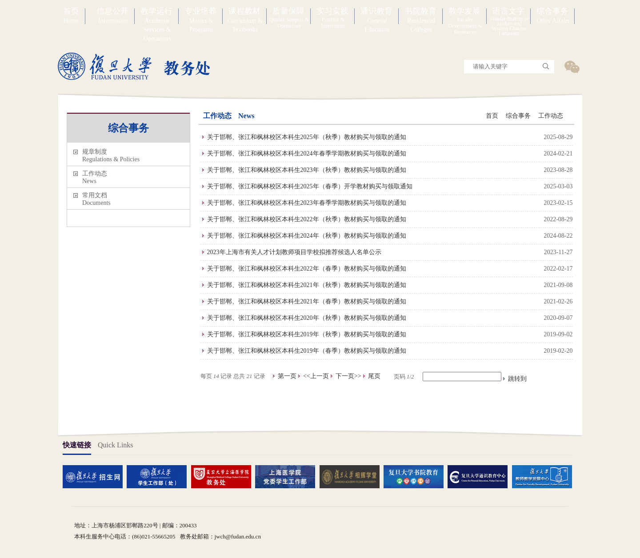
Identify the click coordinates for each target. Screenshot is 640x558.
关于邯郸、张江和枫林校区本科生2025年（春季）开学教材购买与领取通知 (309, 186)
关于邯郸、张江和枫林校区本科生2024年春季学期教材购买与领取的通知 (306, 153)
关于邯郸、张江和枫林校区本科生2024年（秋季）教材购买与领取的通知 (306, 235)
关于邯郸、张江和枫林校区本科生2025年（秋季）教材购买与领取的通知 (306, 137)
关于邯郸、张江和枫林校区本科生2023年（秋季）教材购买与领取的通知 (306, 170)
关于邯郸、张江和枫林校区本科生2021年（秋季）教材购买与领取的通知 (306, 285)
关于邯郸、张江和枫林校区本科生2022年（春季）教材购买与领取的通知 (306, 268)
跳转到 (518, 378)
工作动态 (550, 115)
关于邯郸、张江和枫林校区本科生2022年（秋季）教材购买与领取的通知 (306, 219)
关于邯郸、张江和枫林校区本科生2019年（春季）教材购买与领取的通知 (306, 350)
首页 (492, 115)
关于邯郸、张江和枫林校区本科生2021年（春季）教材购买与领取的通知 (306, 301)
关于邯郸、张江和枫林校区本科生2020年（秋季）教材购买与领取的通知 (306, 318)
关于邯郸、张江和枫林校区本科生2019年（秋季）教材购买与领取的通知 (306, 334)
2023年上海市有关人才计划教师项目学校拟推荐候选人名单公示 (294, 252)
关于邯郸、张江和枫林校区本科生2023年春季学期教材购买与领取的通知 (306, 202)
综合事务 (518, 115)
